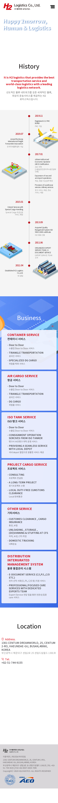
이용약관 (6, 756)
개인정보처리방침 (19, 756)
